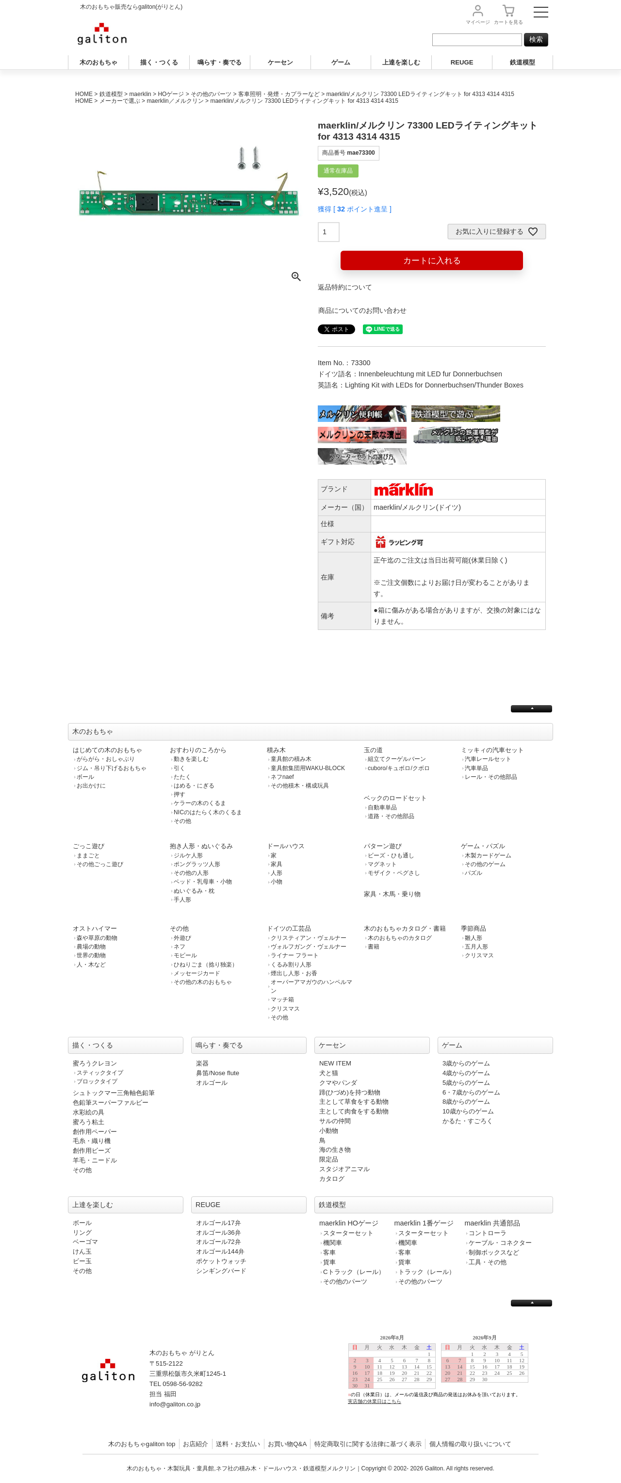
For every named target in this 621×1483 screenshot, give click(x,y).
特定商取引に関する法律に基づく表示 (368, 1444)
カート (508, 22)
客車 (329, 1252)
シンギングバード (221, 1270)
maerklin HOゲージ (348, 1223)
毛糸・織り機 (92, 1140)
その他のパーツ (211, 94)
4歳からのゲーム (466, 1073)
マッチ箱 (282, 999)
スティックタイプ (100, 1072)
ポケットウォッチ (221, 1261)
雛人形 (473, 938)
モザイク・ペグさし (394, 873)
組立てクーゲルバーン (397, 759)
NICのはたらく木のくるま (208, 812)
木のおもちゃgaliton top (142, 1444)
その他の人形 (191, 873)
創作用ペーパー (95, 1131)
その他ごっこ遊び (100, 864)
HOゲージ (171, 94)
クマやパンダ (338, 1082)
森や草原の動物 (97, 938)
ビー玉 (82, 1261)
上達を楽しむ (401, 62)
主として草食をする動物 (354, 1101)
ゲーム (340, 62)
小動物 (328, 1130)
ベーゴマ (85, 1241)
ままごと (88, 855)
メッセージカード (197, 973)
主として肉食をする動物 (354, 1111)
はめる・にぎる (194, 785)
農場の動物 (91, 946)
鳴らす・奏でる (219, 62)
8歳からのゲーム (466, 1101)
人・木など (91, 964)
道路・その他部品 (391, 816)
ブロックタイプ (97, 1081)
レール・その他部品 (491, 777)
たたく (182, 777)
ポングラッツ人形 (197, 864)
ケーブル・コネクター (500, 1242)
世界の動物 (91, 955)
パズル (473, 873)
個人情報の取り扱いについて (470, 1444)
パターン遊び (383, 846)
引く (179, 768)
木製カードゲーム (488, 855)
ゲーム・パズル (483, 846)
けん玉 (82, 1251)
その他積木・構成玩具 (300, 785)
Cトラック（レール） (354, 1271)
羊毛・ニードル (95, 1160)
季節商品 (473, 928)
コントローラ (488, 1233)
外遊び (182, 938)
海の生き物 (335, 1149)
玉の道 (373, 750)
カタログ (331, 1178)
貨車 (329, 1262)
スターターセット (348, 1233)
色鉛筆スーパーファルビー (110, 1102)
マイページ (478, 22)
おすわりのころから (198, 750)
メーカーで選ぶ (119, 100)
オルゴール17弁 (218, 1222)
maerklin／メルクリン (175, 100)
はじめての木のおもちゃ (107, 750)
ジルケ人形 (188, 855)
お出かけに (91, 785)
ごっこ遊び (88, 846)
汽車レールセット (488, 759)
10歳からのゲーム (468, 1111)
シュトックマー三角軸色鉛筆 (114, 1092)
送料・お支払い (238, 1444)
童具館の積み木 (291, 759)
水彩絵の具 (88, 1112)
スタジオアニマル (344, 1169)
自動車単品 (382, 807)
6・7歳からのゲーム (471, 1092)
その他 (182, 821)
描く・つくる (159, 62)
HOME (84, 94)
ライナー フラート (295, 955)
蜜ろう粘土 (88, 1122)
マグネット (382, 864)
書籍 (373, 946)
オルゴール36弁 (218, 1232)
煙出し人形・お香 (294, 973)
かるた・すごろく (467, 1121)
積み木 (276, 750)
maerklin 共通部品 (492, 1223)
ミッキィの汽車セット (492, 750)
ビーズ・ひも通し (391, 855)
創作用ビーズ (92, 1150)
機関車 (332, 1242)
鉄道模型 (522, 62)
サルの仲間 (335, 1121)
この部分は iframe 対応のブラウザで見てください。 (442, 1377)
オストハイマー (95, 928)
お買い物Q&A (287, 1444)
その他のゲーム (485, 864)
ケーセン (280, 62)
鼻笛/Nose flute (217, 1073)
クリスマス (285, 1008)
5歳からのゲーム (466, 1082)
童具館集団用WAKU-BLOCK (308, 768)
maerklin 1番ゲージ (424, 1223)
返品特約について (345, 287)
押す (179, 794)
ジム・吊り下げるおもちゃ (112, 768)
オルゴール (212, 1082)
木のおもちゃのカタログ (400, 938)
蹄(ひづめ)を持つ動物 (349, 1092)
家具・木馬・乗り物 (392, 894)
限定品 (328, 1159)
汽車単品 (476, 768)
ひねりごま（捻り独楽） (206, 964)
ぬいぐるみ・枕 (194, 890)
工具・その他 (488, 1262)
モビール (185, 955)
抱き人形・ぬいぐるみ (201, 846)
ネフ (179, 946)
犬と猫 (328, 1073)
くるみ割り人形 (291, 964)
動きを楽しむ (191, 759)
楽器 (202, 1063)
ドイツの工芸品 (289, 928)
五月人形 (476, 946)
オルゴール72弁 (218, 1241)
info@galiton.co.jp (174, 1404)
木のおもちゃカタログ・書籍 (405, 928)
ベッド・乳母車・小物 (203, 881)
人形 (276, 873)
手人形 (182, 899)
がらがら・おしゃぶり (106, 759)
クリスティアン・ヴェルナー (308, 938)
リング (82, 1232)
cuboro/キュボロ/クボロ (399, 768)
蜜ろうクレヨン (95, 1063)
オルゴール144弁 (220, 1251)
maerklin (140, 94)
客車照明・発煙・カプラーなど (279, 94)
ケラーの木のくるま (200, 803)
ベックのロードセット (395, 798)
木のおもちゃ (98, 62)
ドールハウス (286, 846)
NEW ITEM (335, 1063)
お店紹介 (195, 1444)
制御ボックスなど (494, 1252)
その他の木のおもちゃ (203, 982)
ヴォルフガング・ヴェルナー (308, 946)
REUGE (462, 62)
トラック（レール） (426, 1271)
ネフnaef (282, 777)
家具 (276, 864)
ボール (85, 777)
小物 (276, 881)
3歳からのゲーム (466, 1063)
